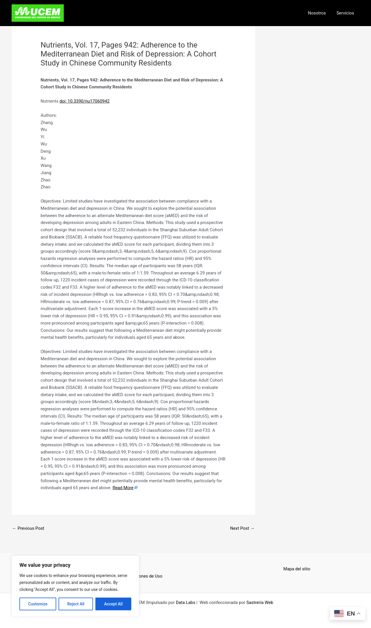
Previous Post (28, 528)
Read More (122, 487)
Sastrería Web (259, 602)
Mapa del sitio (297, 568)
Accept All (113, 604)
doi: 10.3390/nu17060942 (84, 101)
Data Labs (185, 602)
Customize (38, 604)
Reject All (75, 604)
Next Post (242, 528)
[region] (75, 586)
